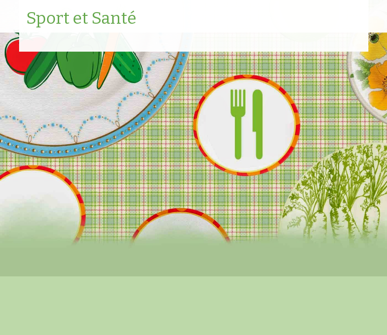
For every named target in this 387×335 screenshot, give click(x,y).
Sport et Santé (81, 18)
